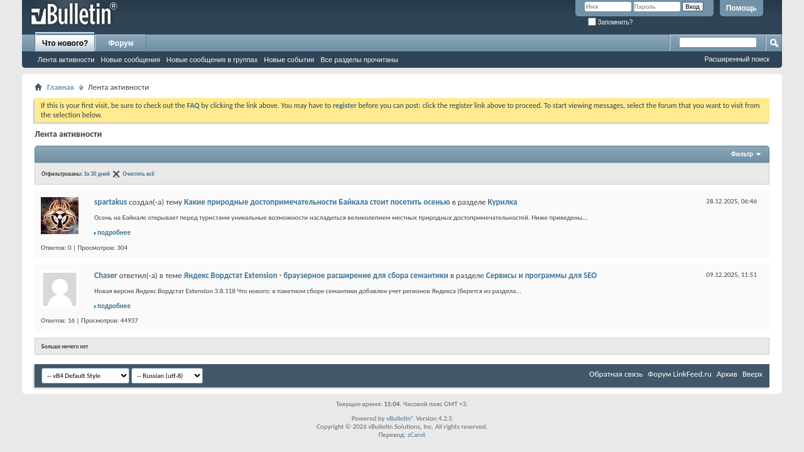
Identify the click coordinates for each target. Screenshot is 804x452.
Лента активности (66, 59)
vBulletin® (400, 418)
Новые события (289, 59)
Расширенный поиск (736, 59)
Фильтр (742, 154)
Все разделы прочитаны (359, 59)
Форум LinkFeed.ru (680, 374)
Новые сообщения (130, 59)
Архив (727, 374)
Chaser (105, 275)
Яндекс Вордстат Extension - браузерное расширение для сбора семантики (315, 275)
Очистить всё (138, 173)
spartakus (110, 202)
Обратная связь (616, 374)
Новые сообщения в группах (212, 59)
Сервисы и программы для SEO (541, 275)
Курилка (502, 202)
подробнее (114, 233)
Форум (120, 43)
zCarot (417, 435)
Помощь (741, 8)
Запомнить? (610, 22)
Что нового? (65, 43)
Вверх (752, 374)
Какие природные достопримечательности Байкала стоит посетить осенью (317, 202)
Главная (60, 87)
